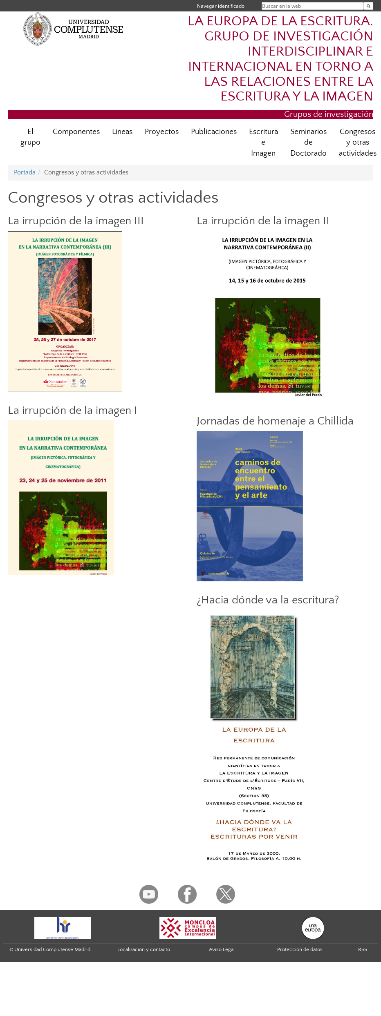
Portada (25, 172)
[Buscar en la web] (368, 6)
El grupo (30, 137)
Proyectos (162, 131)
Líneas (122, 131)
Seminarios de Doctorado (308, 142)
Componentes (76, 131)
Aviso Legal (222, 949)
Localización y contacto (143, 949)
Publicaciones (214, 131)
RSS (362, 949)
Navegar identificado (220, 5)
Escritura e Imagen (263, 142)
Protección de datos (300, 949)
